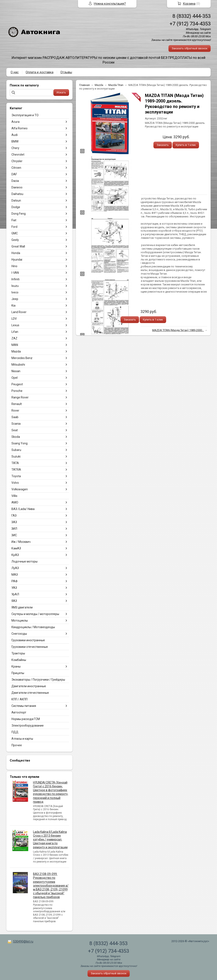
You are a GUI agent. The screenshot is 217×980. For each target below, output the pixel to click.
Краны (16, 666)
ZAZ (14, 338)
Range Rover (20, 397)
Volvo (15, 482)
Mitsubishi (18, 364)
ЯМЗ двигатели (22, 607)
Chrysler (16, 161)
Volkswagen (19, 489)
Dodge (15, 207)
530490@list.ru (23, 941)
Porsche (16, 391)
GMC (14, 233)
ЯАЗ (14, 601)
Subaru (16, 450)
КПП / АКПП (19, 699)
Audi (14, 135)
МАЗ (14, 574)
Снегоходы (19, 633)
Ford (14, 226)
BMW (14, 141)
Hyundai (16, 259)
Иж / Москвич (21, 541)
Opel (14, 377)
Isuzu (15, 286)
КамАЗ (16, 548)
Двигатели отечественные (30, 692)
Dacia (15, 180)
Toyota (16, 476)
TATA (15, 463)
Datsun (16, 200)
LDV (14, 318)
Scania (16, 423)
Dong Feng (18, 213)
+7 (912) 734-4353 (190, 24)
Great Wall (18, 246)
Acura (15, 121)
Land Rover (18, 312)
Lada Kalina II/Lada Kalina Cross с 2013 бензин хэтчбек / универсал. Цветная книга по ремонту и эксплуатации (50, 839)
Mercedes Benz (21, 358)
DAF (14, 174)
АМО (14, 502)
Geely (15, 240)
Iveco (14, 292)
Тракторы (18, 653)
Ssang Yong (19, 443)
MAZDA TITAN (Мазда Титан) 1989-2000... (178, 330)
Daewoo (16, 187)
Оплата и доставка (39, 72)
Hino (14, 266)
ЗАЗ (14, 522)
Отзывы (66, 72)
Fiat (13, 220)
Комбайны (18, 660)
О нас (15, 72)
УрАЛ (15, 594)
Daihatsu (17, 194)
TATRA (16, 469)
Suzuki (16, 456)
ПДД (14, 732)
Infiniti (15, 279)
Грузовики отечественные (29, 646)
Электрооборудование (27, 725)
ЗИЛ (14, 528)
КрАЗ (15, 555)
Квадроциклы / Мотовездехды (33, 627)
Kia (13, 305)
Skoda (15, 436)
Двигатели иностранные (28, 686)
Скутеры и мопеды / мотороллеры (35, 614)
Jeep (14, 299)
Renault (16, 404)
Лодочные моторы (24, 561)
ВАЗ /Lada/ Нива (23, 509)
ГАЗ (14, 515)
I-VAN (15, 272)
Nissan (15, 371)
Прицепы (17, 673)
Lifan (14, 331)
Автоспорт (18, 712)
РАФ (14, 581)
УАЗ (14, 587)
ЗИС (14, 535)
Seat (14, 430)
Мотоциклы (19, 620)
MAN (14, 345)
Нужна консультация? (110, 4)
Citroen (16, 167)
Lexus (15, 325)
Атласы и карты (22, 738)
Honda (15, 253)
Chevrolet (17, 154)
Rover (15, 410)
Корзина (189, 4)
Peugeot (17, 384)
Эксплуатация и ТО (25, 115)
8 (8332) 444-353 (191, 16)
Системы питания (23, 706)
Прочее (16, 745)
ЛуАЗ (15, 568)
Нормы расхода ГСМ (25, 719)
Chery (15, 148)
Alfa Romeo (19, 128)
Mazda (16, 351)
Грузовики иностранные (28, 640)
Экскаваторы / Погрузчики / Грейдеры (38, 679)
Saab (14, 417)
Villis (14, 496)
